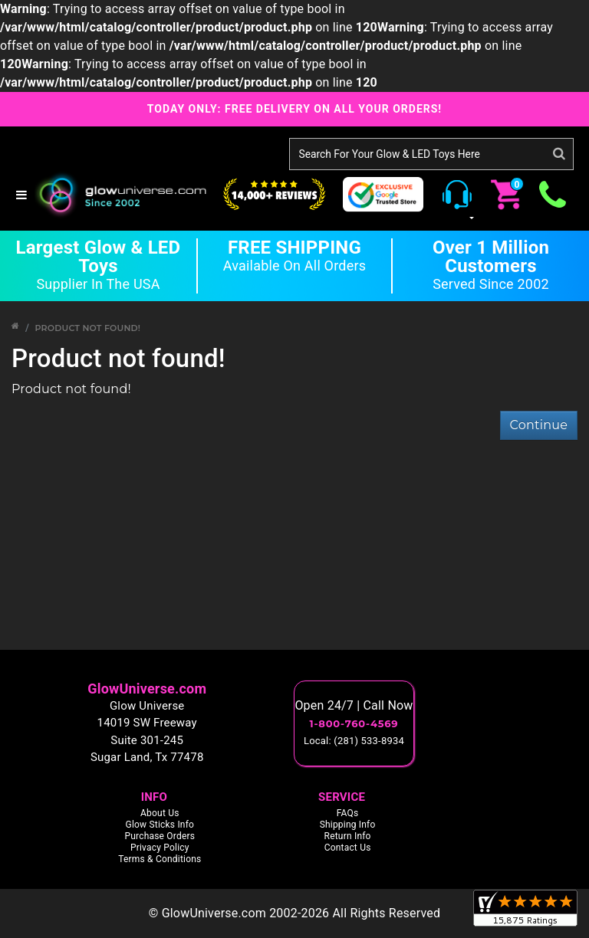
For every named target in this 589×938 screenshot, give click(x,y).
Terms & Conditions (159, 859)
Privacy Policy (159, 847)
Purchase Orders (159, 836)
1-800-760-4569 (354, 723)
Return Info (347, 836)
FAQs (348, 813)
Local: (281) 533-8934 (354, 740)
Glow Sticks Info (160, 824)
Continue (539, 425)
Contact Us (347, 847)
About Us (159, 813)
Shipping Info (348, 824)
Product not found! (87, 328)
